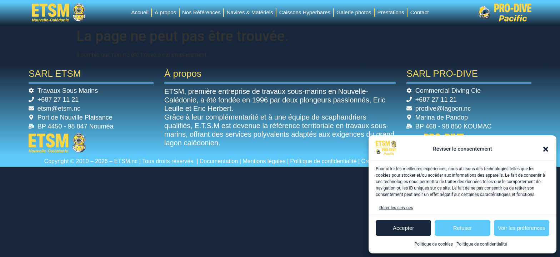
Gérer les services (396, 207)
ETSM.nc (126, 161)
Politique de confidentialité (481, 244)
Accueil (140, 12)
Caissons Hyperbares (304, 12)
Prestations (391, 12)
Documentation (219, 161)
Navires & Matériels (250, 12)
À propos (165, 12)
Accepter (403, 228)
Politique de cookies (434, 244)
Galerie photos (353, 12)
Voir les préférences (521, 228)
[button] (545, 149)
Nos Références (201, 12)
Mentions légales (263, 161)
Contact (419, 12)
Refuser (462, 228)
